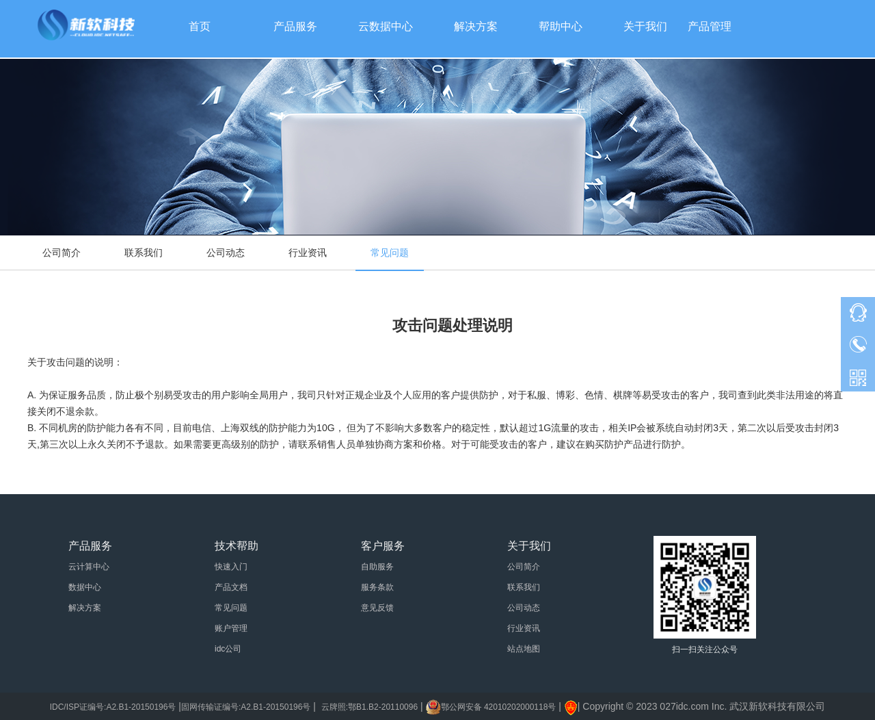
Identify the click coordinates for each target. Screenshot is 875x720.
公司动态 (225, 252)
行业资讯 (307, 252)
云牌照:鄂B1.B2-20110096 (369, 707)
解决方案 (84, 608)
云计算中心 (88, 566)
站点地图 (523, 649)
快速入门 (231, 566)
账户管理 (231, 628)
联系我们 (143, 252)
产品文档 (231, 587)
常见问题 (390, 252)
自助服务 (377, 566)
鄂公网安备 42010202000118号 (498, 707)
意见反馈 (377, 608)
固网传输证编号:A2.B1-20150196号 (245, 707)
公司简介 (61, 252)
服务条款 (377, 587)
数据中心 (84, 587)
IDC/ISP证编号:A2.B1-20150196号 (113, 707)
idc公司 (228, 649)
